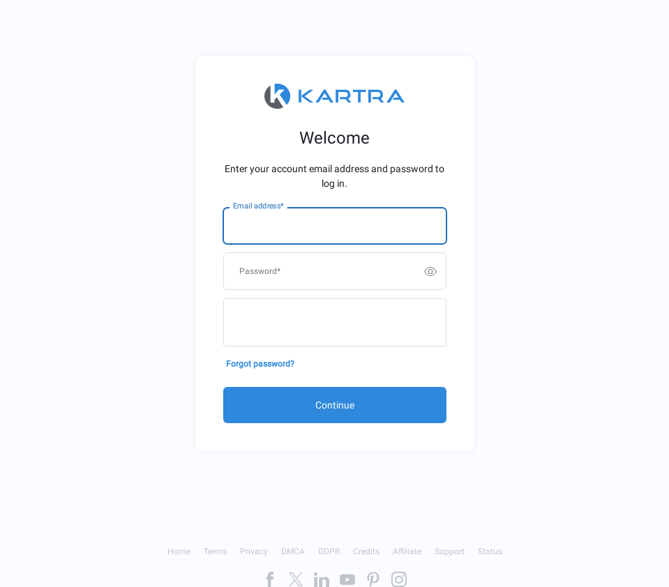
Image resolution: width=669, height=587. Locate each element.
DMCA (293, 551)
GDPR (329, 551)
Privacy (254, 551)
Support (450, 551)
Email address (258, 206)
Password (259, 271)
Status (490, 551)
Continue (334, 405)
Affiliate (407, 551)
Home (178, 551)
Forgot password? (260, 364)
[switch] (430, 271)
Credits (366, 551)
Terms (215, 551)
